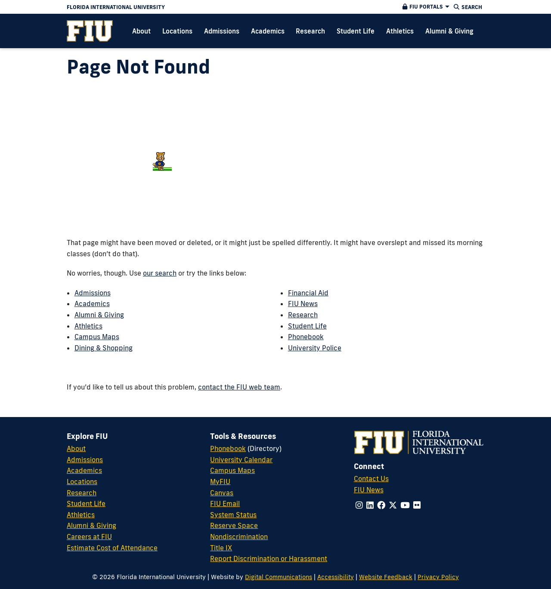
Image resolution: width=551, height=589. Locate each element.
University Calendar (241, 459)
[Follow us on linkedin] (370, 505)
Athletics (88, 326)
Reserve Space (234, 525)
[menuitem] (89, 31)
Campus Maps (96, 336)
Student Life (307, 326)
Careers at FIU (89, 536)
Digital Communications (278, 577)
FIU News (303, 303)
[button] (425, 7)
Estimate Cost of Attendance (112, 547)
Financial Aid (308, 292)
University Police (314, 348)
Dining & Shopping (103, 348)
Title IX (221, 547)
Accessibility (335, 577)
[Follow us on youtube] (405, 505)
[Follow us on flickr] (417, 505)
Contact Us (371, 478)
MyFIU (220, 481)
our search (159, 273)
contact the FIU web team (239, 387)
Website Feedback (385, 577)
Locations (82, 481)
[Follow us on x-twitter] (393, 505)
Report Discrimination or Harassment (268, 558)
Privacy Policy (438, 577)
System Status (233, 514)
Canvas (221, 492)
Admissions (92, 292)
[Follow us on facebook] (381, 505)
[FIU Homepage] (89, 31)
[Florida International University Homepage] (207, 7)
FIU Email (225, 503)
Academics (92, 303)
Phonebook (306, 336)
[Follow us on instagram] (359, 505)
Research (303, 314)
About (76, 448)
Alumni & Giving (99, 314)
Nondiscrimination (239, 536)
